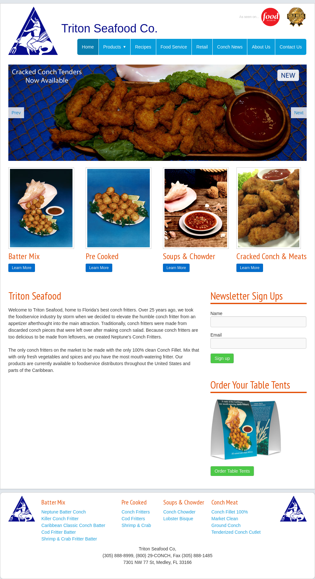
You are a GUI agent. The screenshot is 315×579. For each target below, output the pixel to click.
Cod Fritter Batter (58, 532)
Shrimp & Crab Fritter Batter (69, 538)
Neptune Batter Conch (63, 511)
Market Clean (224, 518)
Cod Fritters (133, 518)
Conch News (230, 46)
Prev (16, 112)
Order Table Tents (232, 471)
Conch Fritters (136, 511)
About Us (261, 46)
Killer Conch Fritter (60, 518)
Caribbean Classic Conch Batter (73, 525)
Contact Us (291, 46)
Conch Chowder (179, 511)
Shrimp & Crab (136, 525)
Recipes (143, 46)
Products (114, 46)
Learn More (21, 268)
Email (216, 335)
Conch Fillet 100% (229, 511)
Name (216, 313)
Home (88, 46)
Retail (202, 46)
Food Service (174, 46)
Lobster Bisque (178, 518)
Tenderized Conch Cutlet (235, 532)
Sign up (222, 358)
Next (298, 112)
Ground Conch (226, 525)
